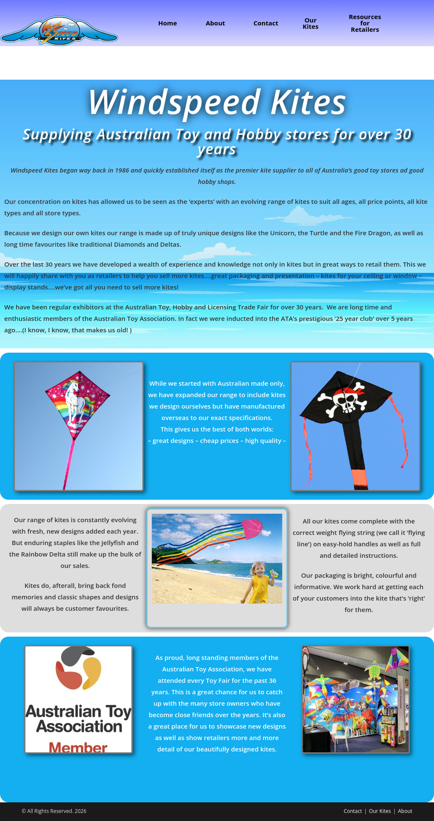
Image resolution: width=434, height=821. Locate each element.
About (405, 811)
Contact (353, 811)
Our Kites (380, 811)
